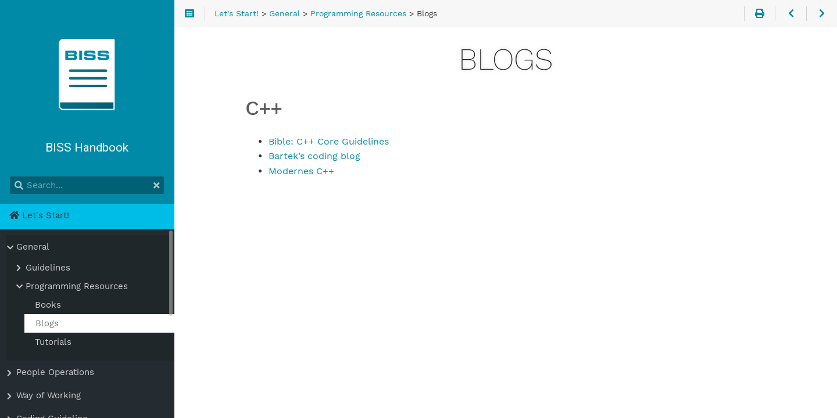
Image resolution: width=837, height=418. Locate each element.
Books (48, 305)
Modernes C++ (301, 170)
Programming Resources (77, 286)
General (32, 247)
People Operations (55, 372)
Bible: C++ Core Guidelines (329, 141)
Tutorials (53, 342)
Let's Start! (39, 215)
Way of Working (48, 395)
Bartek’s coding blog (314, 155)
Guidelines (48, 267)
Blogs (47, 323)
